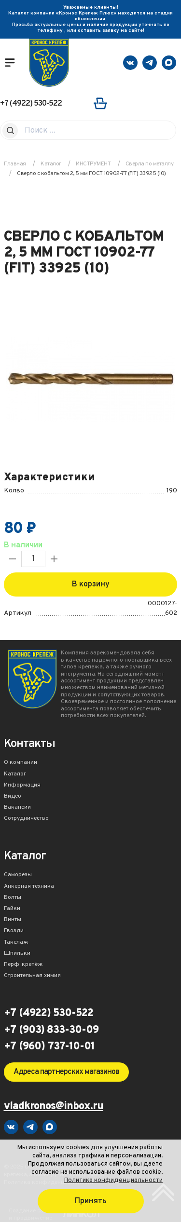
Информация (22, 785)
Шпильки (17, 953)
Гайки (12, 909)
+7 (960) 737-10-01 (49, 1047)
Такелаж (16, 942)
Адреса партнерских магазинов (66, 1072)
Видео (12, 796)
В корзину (91, 584)
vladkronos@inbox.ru (53, 1107)
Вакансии (17, 807)
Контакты (29, 744)
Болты (12, 898)
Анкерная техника (29, 886)
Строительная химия (32, 976)
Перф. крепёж (23, 965)
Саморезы (18, 875)
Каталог (15, 774)
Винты (12, 920)
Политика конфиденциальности (113, 1180)
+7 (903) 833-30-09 (51, 1030)
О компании (20, 763)
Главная (15, 164)
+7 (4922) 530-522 (31, 104)
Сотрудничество (26, 818)
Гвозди (14, 931)
